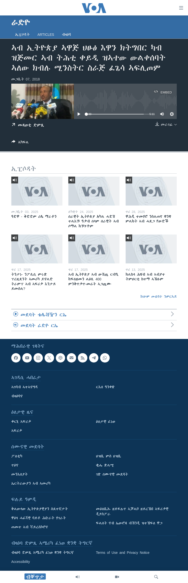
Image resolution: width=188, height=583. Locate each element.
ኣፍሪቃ (16, 431)
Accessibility (20, 562)
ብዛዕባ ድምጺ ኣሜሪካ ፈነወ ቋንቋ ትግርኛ (42, 553)
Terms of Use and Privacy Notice (123, 553)
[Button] (20, 143)
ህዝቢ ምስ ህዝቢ (108, 456)
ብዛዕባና (17, 396)
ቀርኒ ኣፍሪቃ (21, 422)
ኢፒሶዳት (22, 34)
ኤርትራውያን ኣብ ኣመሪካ (30, 483)
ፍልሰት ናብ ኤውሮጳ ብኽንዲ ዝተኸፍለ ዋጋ (129, 523)
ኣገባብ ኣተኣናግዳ (24, 387)
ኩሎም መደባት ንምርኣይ (159, 296)
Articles (45, 34)
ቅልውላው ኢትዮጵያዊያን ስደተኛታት (39, 509)
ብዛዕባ (66, 34)
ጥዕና (14, 465)
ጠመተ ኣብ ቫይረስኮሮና (29, 527)
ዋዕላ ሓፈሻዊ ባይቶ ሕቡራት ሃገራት (38, 518)
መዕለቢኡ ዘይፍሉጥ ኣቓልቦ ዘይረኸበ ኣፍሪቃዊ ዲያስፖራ (132, 512)
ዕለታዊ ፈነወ (105, 422)
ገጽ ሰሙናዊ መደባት (112, 474)
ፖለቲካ (16, 456)
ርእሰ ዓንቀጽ (105, 387)
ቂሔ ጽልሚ (105, 465)
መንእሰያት (19, 474)
